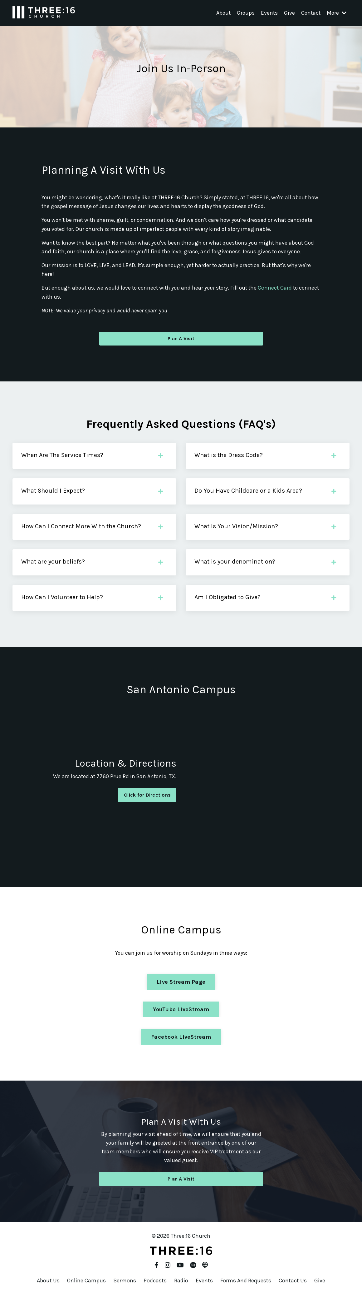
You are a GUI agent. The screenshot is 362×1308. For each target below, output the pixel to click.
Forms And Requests (245, 1292)
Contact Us (293, 1292)
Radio (181, 1292)
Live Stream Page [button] (181, 992)
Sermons (124, 1292)
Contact (310, 12)
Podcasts (155, 1292)
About (220, 12)
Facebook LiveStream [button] (181, 1047)
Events (267, 12)
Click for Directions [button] (147, 805)
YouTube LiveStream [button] (181, 1020)
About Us (48, 1292)
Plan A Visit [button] (181, 341)
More (336, 12)
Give (287, 12)
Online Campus (86, 1292)
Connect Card (280, 289)
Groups (244, 12)
